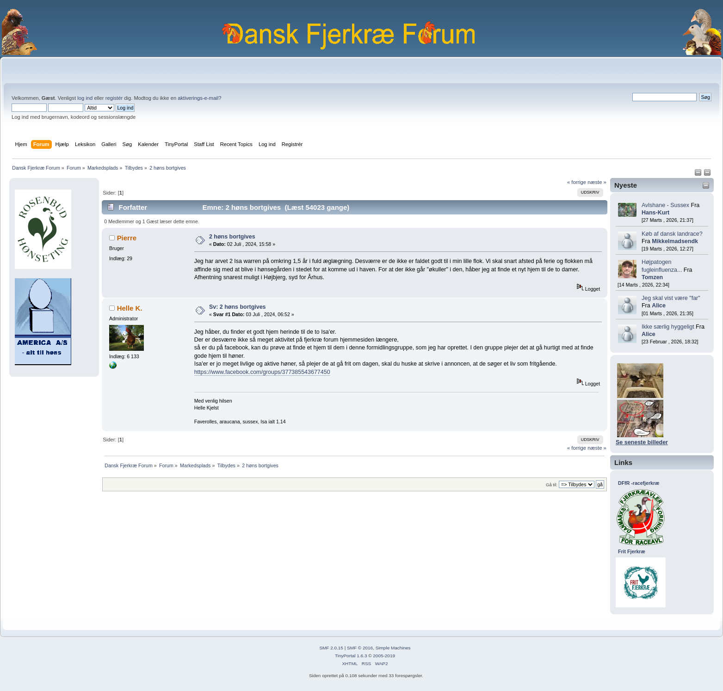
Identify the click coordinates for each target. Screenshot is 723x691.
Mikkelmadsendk (675, 241)
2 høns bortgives (232, 236)
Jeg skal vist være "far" (671, 298)
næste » (596, 182)
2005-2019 (384, 655)
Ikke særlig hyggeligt (668, 327)
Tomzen (652, 277)
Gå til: (551, 484)
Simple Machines (393, 647)
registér (114, 98)
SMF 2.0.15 (331, 647)
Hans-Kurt (655, 212)
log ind (85, 98)
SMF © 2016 (360, 647)
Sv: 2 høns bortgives (237, 307)
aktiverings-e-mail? (199, 98)
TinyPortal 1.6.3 (351, 655)
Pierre (126, 238)
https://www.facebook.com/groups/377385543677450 (262, 372)
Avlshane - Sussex (665, 205)
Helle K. (129, 308)
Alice (659, 305)
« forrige (576, 182)
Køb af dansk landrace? (672, 234)
